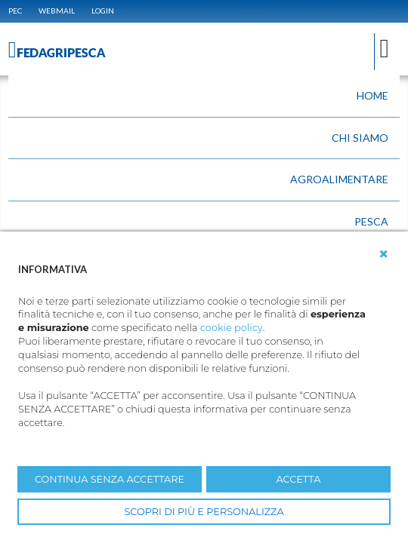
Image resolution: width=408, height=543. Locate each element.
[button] (384, 254)
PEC (15, 10)
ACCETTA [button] (299, 479)
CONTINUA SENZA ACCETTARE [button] (109, 479)
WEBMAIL (57, 10)
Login (102, 10)
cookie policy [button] (231, 327)
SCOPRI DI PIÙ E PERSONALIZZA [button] (203, 511)
